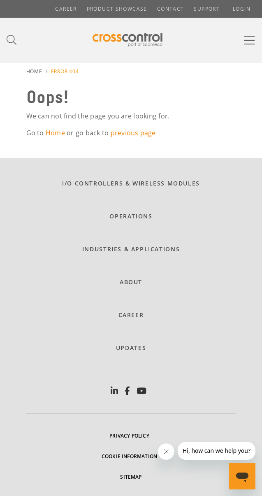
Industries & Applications (131, 249)
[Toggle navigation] (249, 40)
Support (207, 8)
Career (66, 8)
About (131, 282)
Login (241, 8)
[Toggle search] (12, 40)
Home (34, 71)
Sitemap (130, 476)
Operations (130, 216)
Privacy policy (129, 435)
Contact (170, 8)
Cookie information (129, 456)
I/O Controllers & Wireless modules (131, 183)
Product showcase (117, 8)
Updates (131, 348)
